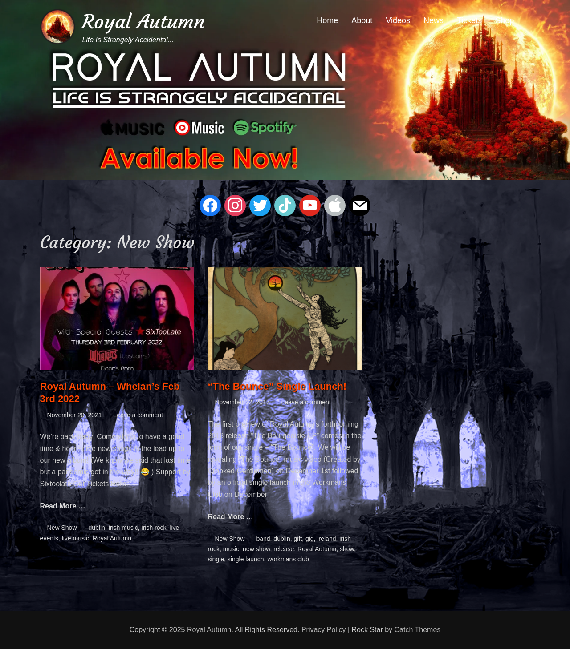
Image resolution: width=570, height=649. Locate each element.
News (433, 20)
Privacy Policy (323, 629)
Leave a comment (138, 415)
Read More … (63, 506)
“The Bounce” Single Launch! (277, 386)
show (347, 548)
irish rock (154, 527)
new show (256, 548)
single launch (246, 559)
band (263, 538)
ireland (326, 538)
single (216, 559)
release (283, 548)
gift (298, 538)
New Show (62, 527)
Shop (504, 20)
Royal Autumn (143, 21)
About (361, 20)
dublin (97, 527)
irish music (123, 527)
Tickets (469, 20)
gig (309, 538)
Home (327, 20)
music (231, 548)
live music (75, 538)
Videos (398, 20)
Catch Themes (418, 629)
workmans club (288, 559)
